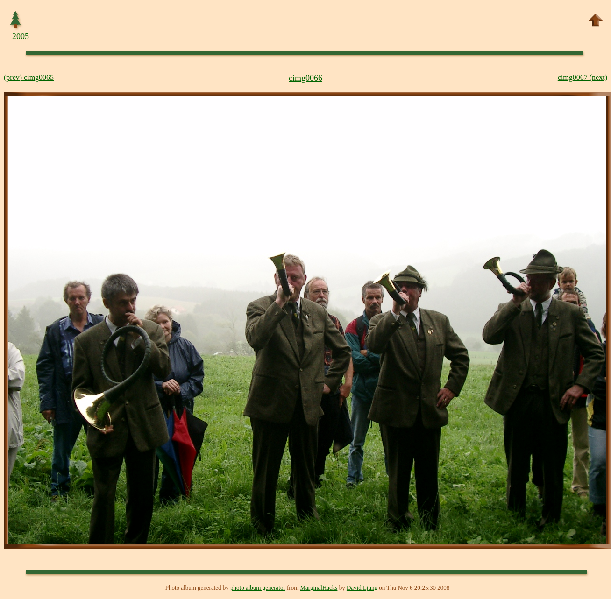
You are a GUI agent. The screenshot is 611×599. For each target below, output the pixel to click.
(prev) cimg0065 (29, 77)
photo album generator (257, 587)
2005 (20, 36)
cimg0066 (305, 78)
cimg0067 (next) (582, 77)
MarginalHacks (319, 587)
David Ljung (362, 587)
